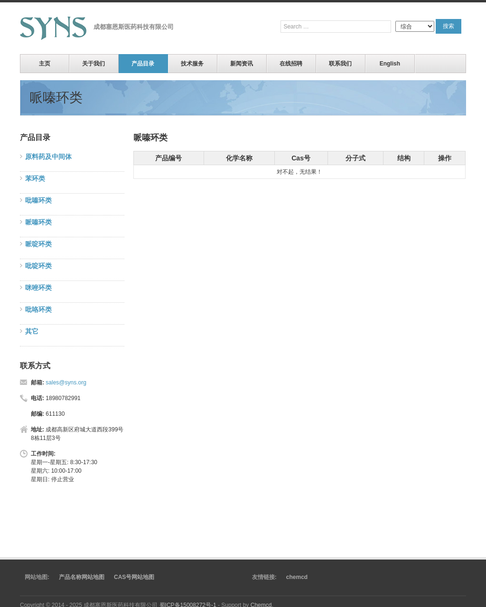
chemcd (297, 577)
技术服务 (192, 63)
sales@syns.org (66, 382)
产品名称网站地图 (81, 577)
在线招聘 (291, 63)
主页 (44, 63)
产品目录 (142, 63)
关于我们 (93, 63)
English (390, 63)
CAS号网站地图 (134, 577)
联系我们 (340, 63)
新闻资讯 (241, 63)
